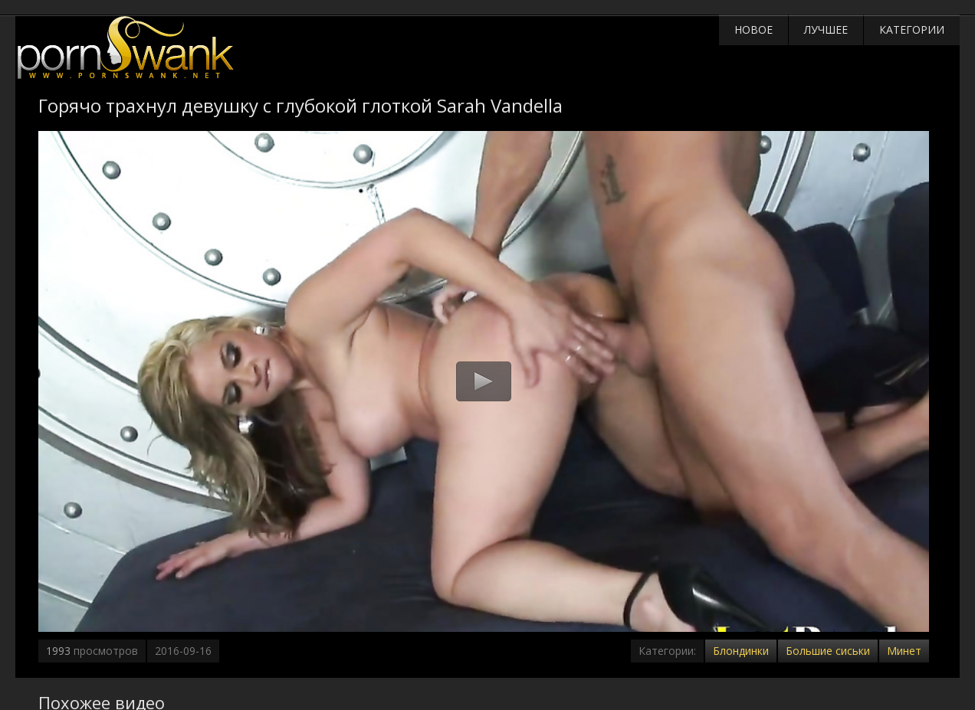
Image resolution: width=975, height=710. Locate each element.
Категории (911, 29)
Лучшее (826, 29)
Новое (753, 29)
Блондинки (741, 650)
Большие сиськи (828, 650)
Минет (904, 650)
